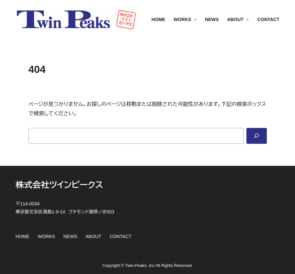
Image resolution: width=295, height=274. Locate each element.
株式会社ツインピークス (59, 184)
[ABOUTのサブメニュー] (246, 19)
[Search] (256, 136)
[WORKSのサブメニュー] (194, 19)
